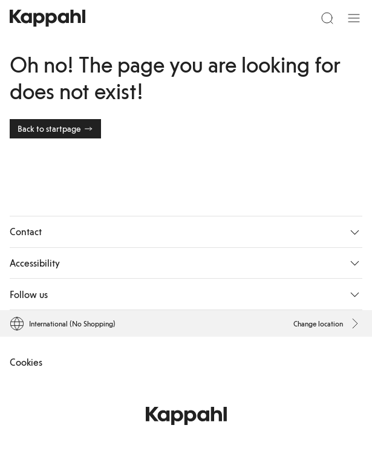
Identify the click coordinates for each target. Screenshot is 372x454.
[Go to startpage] (47, 18)
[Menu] (354, 18)
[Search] (327, 18)
